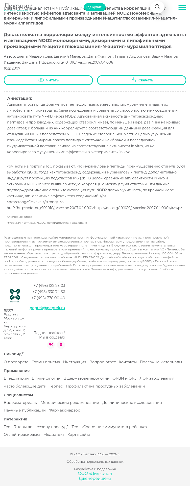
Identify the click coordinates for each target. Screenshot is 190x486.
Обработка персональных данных (95, 461)
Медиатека (54, 434)
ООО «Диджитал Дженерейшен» (95, 476)
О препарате (16, 362)
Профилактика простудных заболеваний (105, 386)
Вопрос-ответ (102, 362)
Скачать (141, 80)
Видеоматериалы (21, 402)
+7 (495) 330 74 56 (48, 291)
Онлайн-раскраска (22, 434)
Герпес (56, 386)
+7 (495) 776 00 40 (48, 297)
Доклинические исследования (132, 402)
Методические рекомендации (70, 402)
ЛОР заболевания (157, 378)
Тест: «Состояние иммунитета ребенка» (109, 426)
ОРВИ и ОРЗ (125, 378)
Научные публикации (25, 410)
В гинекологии (46, 378)
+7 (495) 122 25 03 (49, 285)
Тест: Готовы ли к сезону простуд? (36, 426)
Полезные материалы (161, 362)
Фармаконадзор (64, 410)
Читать (48, 80)
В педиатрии (16, 378)
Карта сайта (79, 434)
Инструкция (75, 362)
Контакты (128, 362)
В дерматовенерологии (87, 378)
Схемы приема (45, 362)
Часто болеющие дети (25, 386)
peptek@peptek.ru (47, 307)
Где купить (94, 7)
